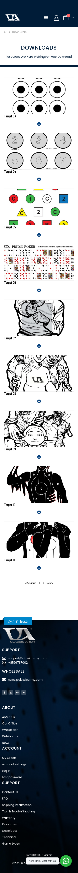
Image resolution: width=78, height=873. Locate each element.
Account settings (14, 764)
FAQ (5, 798)
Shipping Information (17, 805)
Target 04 (10, 171)
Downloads (9, 831)
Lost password (12, 777)
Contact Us (10, 792)
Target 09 (10, 449)
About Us (8, 717)
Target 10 (9, 504)
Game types (11, 843)
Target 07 (10, 338)
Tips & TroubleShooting (18, 811)
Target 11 (9, 560)
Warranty (8, 818)
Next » (50, 583)
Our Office (9, 723)
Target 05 (10, 227)
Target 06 (10, 282)
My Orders (9, 758)
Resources (9, 824)
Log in (6, 771)
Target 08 (10, 393)
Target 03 (10, 116)
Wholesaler (10, 730)
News (5, 743)
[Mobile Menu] (46, 17)
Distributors (11, 736)
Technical (9, 837)
